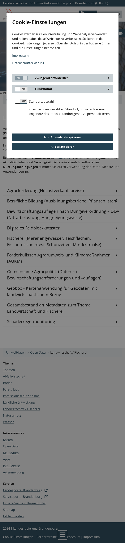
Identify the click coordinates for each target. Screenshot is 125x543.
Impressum (20, 55)
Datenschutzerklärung (28, 63)
